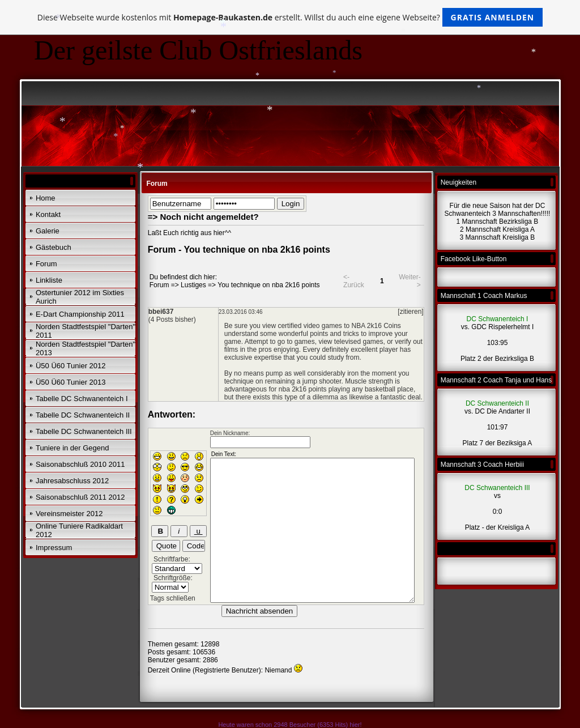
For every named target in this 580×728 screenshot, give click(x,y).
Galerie (47, 231)
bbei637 (161, 312)
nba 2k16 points (303, 389)
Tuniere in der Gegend (72, 448)
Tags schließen (172, 598)
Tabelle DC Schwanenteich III (84, 431)
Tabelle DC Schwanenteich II (83, 415)
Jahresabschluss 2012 (72, 480)
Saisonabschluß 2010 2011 (80, 464)
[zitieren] (410, 312)
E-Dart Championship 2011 (80, 314)
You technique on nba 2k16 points (268, 285)
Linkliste (49, 280)
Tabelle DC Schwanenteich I (82, 398)
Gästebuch (53, 247)
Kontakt (48, 214)
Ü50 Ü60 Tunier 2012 (71, 365)
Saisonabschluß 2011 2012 (80, 497)
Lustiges (193, 285)
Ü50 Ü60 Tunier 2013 (71, 382)
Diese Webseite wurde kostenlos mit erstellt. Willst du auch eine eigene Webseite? (290, 17)
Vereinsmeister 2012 (69, 513)
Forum (46, 263)
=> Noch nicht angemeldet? (203, 217)
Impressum (54, 547)
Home (46, 198)
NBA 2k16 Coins (375, 326)
